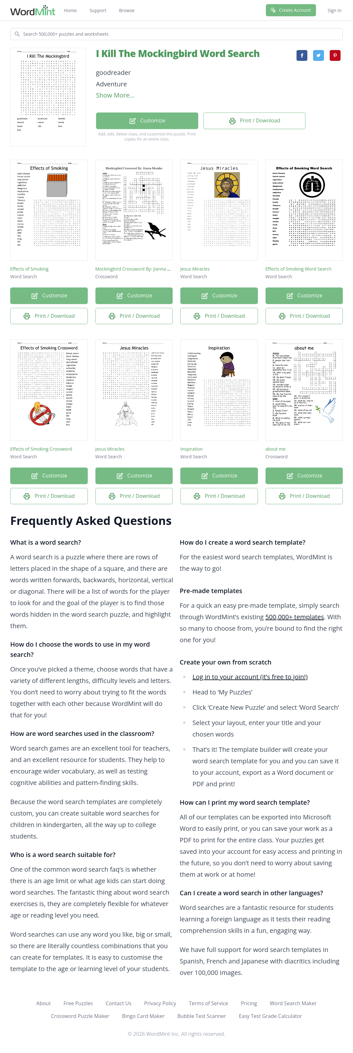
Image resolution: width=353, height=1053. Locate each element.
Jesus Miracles (195, 269)
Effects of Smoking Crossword (41, 449)
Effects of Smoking (29, 269)
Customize (147, 121)
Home (70, 10)
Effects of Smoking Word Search (299, 269)
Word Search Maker (293, 1003)
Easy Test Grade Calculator (270, 1016)
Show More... (115, 95)
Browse (127, 10)
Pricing (249, 1003)
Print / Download (254, 121)
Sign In (334, 10)
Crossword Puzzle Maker (80, 1016)
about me (276, 449)
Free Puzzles (78, 1003)
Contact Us (118, 1003)
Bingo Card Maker (143, 1016)
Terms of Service (208, 1003)
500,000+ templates (294, 617)
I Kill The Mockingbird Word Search (178, 53)
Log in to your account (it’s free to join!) (250, 676)
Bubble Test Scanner (201, 1016)
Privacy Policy (160, 1003)
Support (97, 10)
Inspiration (191, 449)
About (43, 1003)
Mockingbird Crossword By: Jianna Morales (139, 269)
